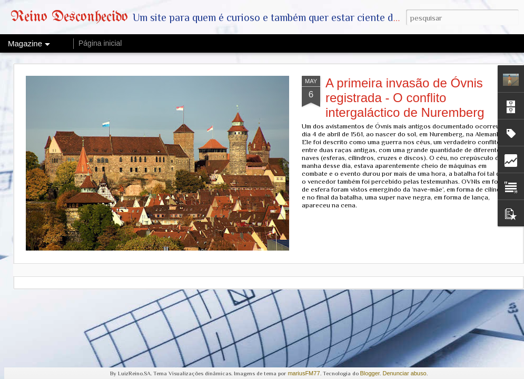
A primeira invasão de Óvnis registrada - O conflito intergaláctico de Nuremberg (405, 97)
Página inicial (100, 43)
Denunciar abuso (404, 373)
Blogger (370, 373)
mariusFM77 (304, 373)
